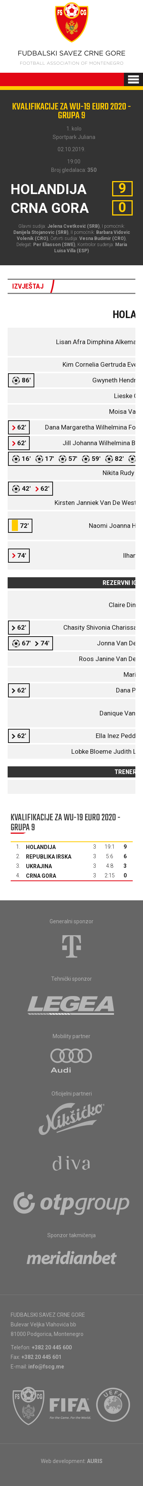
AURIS (95, 1461)
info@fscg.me (46, 1367)
